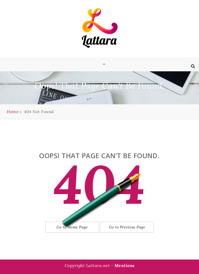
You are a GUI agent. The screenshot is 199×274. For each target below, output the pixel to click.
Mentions (125, 265)
